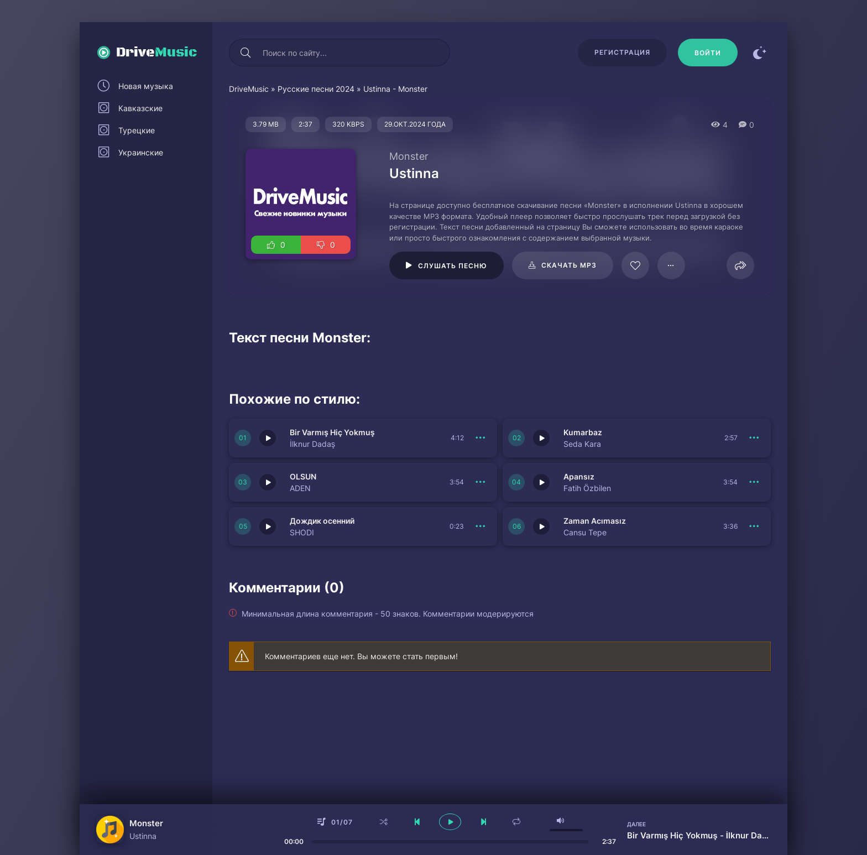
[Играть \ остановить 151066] (268, 438)
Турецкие (136, 130)
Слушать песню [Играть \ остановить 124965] (452, 266)
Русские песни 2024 (316, 88)
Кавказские (140, 108)
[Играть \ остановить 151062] (541, 482)
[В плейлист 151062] (754, 482)
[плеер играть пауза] (450, 822)
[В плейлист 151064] (480, 482)
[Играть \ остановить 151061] (268, 526)
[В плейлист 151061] (480, 526)
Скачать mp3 (569, 265)
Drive (156, 52)
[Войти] (708, 52)
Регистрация (622, 52)
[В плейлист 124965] (671, 265)
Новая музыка (145, 86)
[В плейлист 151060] (754, 526)
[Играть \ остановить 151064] (268, 482)
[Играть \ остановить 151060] (541, 526)
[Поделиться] (740, 265)
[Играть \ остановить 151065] (541, 438)
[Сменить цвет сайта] (760, 52)
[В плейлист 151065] (754, 438)
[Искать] (245, 52)
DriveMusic (249, 88)
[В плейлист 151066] (480, 438)
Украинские (140, 152)
